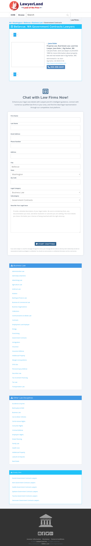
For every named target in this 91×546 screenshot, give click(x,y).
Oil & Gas (15, 364)
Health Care (16, 448)
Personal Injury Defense (19, 369)
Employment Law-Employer (21, 324)
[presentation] (45, 237)
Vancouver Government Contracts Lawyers (25, 500)
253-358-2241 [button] (56, 67)
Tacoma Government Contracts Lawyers (24, 496)
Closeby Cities (17, 472)
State (12, 170)
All (10, 22)
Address (13, 152)
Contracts (15, 320)
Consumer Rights (17, 426)
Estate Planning (17, 439)
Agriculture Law (17, 285)
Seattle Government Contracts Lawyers (24, 487)
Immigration (16, 342)
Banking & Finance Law (19, 298)
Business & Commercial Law (21, 302)
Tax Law (14, 382)
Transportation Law (18, 387)
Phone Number (16, 141)
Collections (15, 311)
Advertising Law (17, 280)
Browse (21, 15)
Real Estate (15, 461)
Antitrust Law (16, 289)
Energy (14, 329)
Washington (17, 22)
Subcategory (15, 196)
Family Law (15, 443)
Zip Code (13, 178)
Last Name (14, 123)
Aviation (14, 293)
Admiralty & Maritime (19, 276)
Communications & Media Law (21, 316)
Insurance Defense (18, 351)
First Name (14, 116)
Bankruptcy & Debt (18, 408)
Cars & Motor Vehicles (19, 417)
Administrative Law (18, 271)
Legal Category (16, 188)
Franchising (15, 333)
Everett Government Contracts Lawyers (24, 478)
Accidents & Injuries (18, 403)
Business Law (37, 22)
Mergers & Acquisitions (19, 360)
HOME (13, 15)
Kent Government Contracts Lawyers (23, 483)
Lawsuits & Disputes (18, 457)
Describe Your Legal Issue (19, 205)
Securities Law (16, 373)
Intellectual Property (18, 355)
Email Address (15, 134)
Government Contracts (19, 338)
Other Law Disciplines (23, 397)
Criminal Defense (17, 430)
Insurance (15, 347)
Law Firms (75, 20)
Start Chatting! (45, 244)
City (12, 162)
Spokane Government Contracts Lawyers (25, 491)
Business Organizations (19, 307)
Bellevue (27, 22)
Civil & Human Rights (18, 421)
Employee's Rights (18, 435)
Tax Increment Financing (20, 378)
